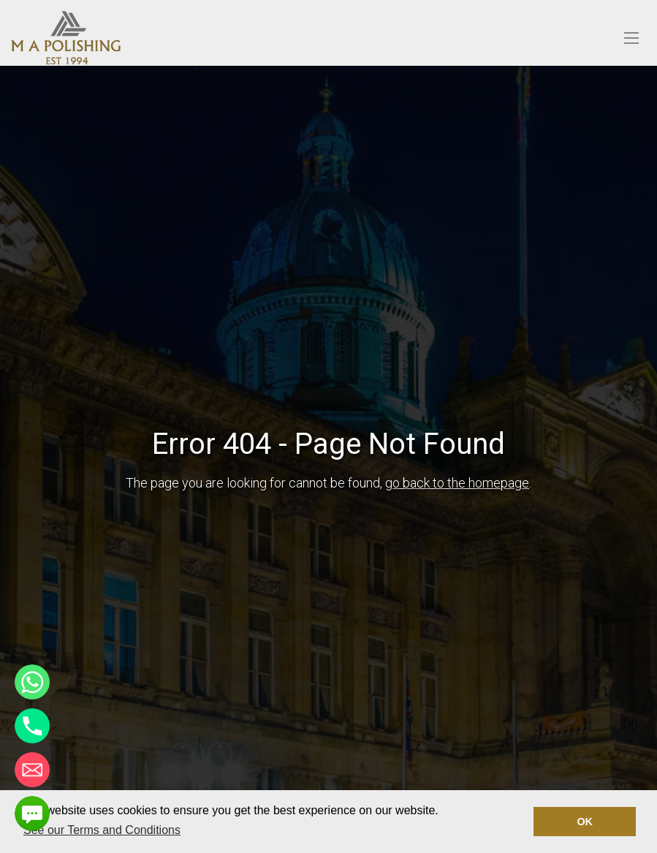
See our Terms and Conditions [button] (102, 830)
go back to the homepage (457, 482)
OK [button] (585, 821)
